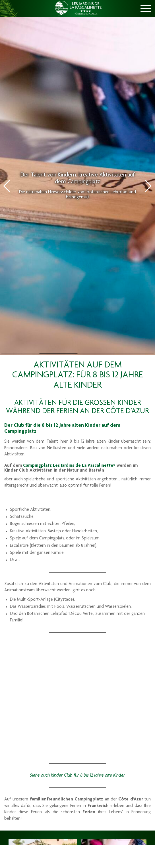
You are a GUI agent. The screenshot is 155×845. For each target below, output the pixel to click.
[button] (148, 186)
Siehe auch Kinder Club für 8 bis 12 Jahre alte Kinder (77, 775)
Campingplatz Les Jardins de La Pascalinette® (69, 466)
